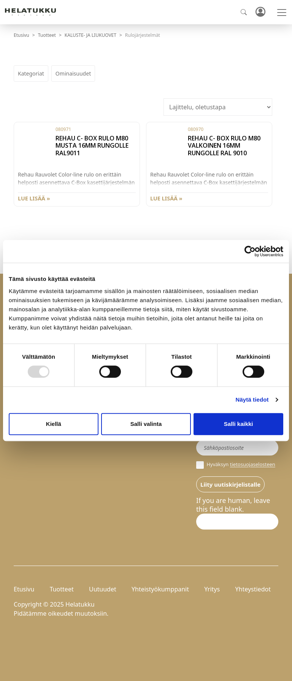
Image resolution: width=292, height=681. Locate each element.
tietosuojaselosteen (252, 464)
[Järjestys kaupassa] (217, 107)
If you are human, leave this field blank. (233, 505)
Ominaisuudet (73, 73)
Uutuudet (102, 589)
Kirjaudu (260, 12)
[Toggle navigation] (281, 12)
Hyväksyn (235, 465)
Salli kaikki (238, 424)
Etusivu (21, 35)
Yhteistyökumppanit (160, 589)
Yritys (212, 589)
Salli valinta (146, 424)
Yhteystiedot (252, 589)
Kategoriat (31, 73)
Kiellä (53, 424)
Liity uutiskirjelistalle (230, 484)
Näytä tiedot (252, 399)
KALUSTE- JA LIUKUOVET (90, 35)
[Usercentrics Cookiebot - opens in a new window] (250, 251)
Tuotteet (47, 35)
